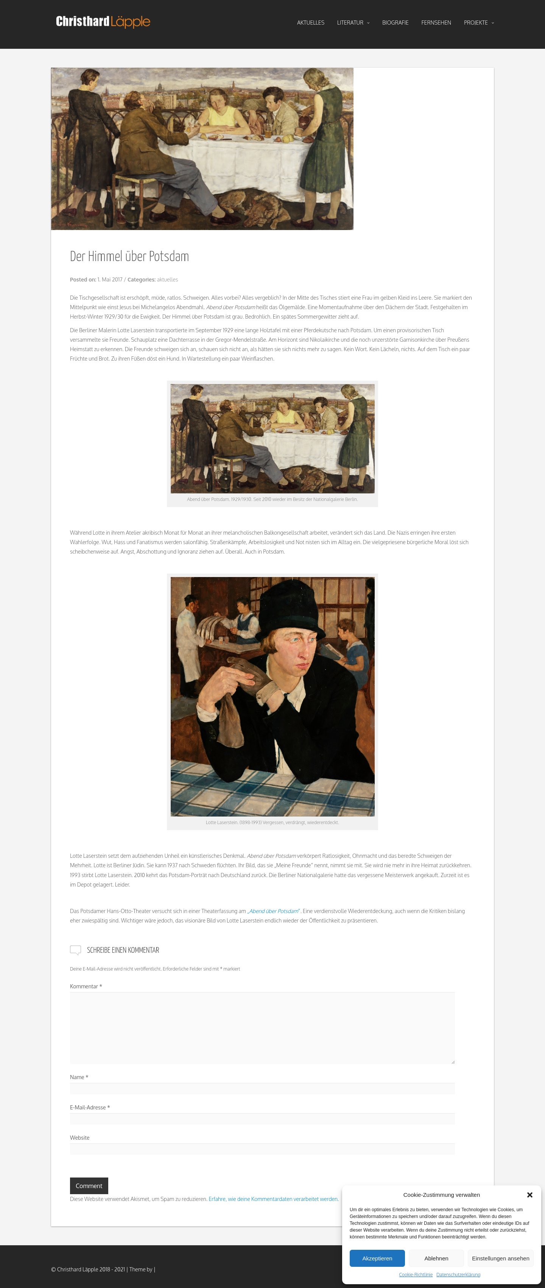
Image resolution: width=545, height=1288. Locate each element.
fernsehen (437, 22)
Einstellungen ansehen (500, 1258)
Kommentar (86, 986)
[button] (530, 1195)
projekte (479, 22)
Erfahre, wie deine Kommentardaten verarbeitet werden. (274, 1199)
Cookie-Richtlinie (416, 1274)
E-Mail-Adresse (90, 1107)
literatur (353, 22)
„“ (273, 911)
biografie (395, 22)
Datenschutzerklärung (458, 1274)
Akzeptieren (377, 1258)
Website (80, 1137)
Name (79, 1077)
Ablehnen (436, 1258)
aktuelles (310, 22)
